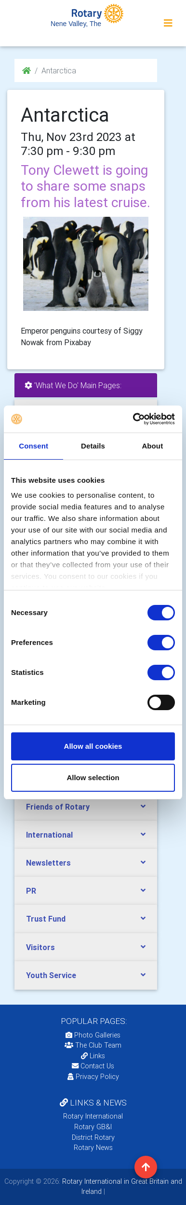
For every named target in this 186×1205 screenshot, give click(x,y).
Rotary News (93, 1147)
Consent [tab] (33, 446)
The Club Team (93, 1045)
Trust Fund (46, 919)
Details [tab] (93, 446)
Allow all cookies (93, 746)
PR (31, 891)
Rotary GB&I (93, 1126)
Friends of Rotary (58, 807)
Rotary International (93, 1116)
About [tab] (152, 446)
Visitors (40, 947)
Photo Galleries (93, 1035)
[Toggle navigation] (168, 23)
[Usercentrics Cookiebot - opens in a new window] (133, 419)
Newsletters (48, 863)
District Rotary (93, 1137)
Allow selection (92, 777)
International (49, 835)
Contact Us (93, 1066)
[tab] (85, 807)
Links (93, 1055)
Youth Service (51, 975)
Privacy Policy (93, 1076)
